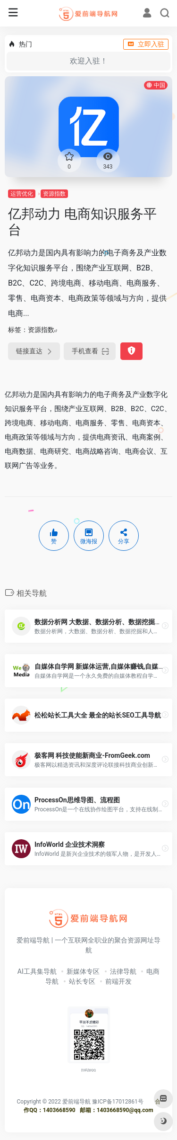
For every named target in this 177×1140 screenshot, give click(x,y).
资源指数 (54, 193)
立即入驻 (145, 44)
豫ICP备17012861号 (117, 1101)
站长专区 (82, 981)
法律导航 (123, 971)
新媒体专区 (83, 971)
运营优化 (21, 193)
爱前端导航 (76, 1101)
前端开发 (118, 981)
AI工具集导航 (37, 971)
